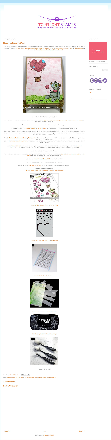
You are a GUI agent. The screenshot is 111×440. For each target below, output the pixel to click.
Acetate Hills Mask (31, 128)
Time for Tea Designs (51, 334)
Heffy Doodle (60, 49)
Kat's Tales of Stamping (35, 165)
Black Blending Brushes (38, 334)
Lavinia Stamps (42, 128)
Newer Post (7, 431)
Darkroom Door (79, 48)
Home (44, 431)
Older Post (81, 431)
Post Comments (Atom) (48, 435)
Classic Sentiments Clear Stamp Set (45, 49)
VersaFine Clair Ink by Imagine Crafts (46, 311)
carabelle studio (11, 377)
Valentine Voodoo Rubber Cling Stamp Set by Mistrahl (29, 48)
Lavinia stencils (42, 377)
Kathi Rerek (34, 377)
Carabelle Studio (48, 48)
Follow (90, 92)
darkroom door (19, 377)
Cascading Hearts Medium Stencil (64, 48)
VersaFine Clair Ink (45, 159)
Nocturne (37, 159)
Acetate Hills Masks (39, 276)
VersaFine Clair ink (51, 377)
